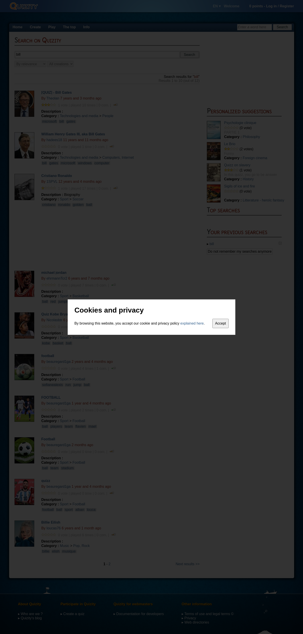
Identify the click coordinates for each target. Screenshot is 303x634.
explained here (192, 323)
